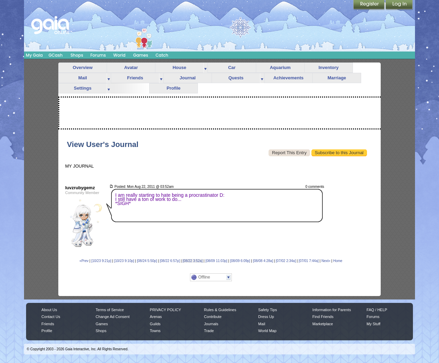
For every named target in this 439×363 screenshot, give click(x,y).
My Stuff (373, 324)
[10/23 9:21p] (101, 261)
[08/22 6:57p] (170, 261)
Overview (83, 67)
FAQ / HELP (377, 310)
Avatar (131, 67)
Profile (173, 88)
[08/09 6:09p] (240, 261)
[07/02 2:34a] (286, 261)
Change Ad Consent (113, 317)
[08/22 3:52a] (192, 261)
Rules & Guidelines (220, 310)
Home (337, 261)
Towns (155, 331)
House (179, 67)
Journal (188, 77)
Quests (236, 77)
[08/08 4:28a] (263, 261)
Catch (162, 55)
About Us (49, 310)
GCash (56, 55)
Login (399, 5)
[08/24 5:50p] (147, 261)
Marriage (337, 77)
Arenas (156, 317)
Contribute (213, 317)
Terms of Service (110, 310)
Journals (211, 324)
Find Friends (322, 317)
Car (232, 67)
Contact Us (50, 317)
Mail (82, 77)
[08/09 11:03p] (216, 261)
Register (369, 5)
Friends (135, 77)
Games (140, 55)
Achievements (288, 77)
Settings (82, 88)
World (119, 55)
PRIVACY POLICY (165, 310)
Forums (98, 55)
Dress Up (266, 317)
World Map (267, 331)
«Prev (84, 261)
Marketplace (322, 324)
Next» (325, 261)
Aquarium (280, 67)
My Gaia (34, 55)
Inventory (329, 67)
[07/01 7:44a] (309, 261)
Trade (209, 331)
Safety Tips (267, 310)
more (205, 68)
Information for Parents (331, 310)
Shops (76, 55)
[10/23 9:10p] (124, 261)
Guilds (155, 324)
